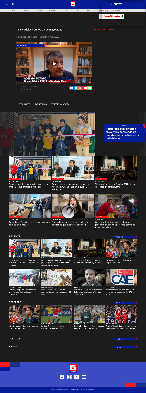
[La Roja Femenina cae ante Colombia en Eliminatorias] (56, 329)
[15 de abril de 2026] (30, 219)
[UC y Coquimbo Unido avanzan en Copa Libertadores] (121, 263)
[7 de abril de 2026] (121, 324)
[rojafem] (56, 322)
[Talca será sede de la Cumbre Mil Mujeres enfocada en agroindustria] (116, 187)
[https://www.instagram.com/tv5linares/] (80, 87)
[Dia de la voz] (73, 217)
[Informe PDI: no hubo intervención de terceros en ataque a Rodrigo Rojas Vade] (89, 292)
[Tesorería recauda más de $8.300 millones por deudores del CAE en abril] (121, 292)
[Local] (15, 179)
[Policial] (65, 10)
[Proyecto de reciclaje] (24, 256)
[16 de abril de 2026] (30, 182)
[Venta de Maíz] (30, 217)
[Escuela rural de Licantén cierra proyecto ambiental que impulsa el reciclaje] (30, 187)
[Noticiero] (26, 10)
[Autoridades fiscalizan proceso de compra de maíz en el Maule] (30, 225)
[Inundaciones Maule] (56, 256)
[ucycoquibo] (121, 256)
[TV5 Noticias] (40, 104)
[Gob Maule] (116, 217)
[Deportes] (29, 236)
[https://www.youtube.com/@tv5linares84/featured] (85, 87)
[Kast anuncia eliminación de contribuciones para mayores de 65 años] (56, 292)
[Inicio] (13, 10)
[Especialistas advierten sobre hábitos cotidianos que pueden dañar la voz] (73, 225)
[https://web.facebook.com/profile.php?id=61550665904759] (62, 384)
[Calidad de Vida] (90, 10)
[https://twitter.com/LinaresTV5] (76, 384)
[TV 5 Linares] (13, 7)
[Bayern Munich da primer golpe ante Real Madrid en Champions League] (121, 329)
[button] (25, 104)
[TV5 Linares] (25, 104)
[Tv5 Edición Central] (61, 104)
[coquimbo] (89, 322)
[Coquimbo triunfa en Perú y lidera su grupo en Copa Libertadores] (89, 329)
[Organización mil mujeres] (89, 256)
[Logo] (73, 7)
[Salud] (78, 10)
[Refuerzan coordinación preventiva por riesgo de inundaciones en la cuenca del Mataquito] (73, 187)
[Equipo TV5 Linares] (36, 87)
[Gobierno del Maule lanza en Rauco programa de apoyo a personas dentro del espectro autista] (116, 225)
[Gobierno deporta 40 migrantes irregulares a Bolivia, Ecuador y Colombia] (24, 292)
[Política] (39, 10)
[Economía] (52, 10)
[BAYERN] (121, 322)
